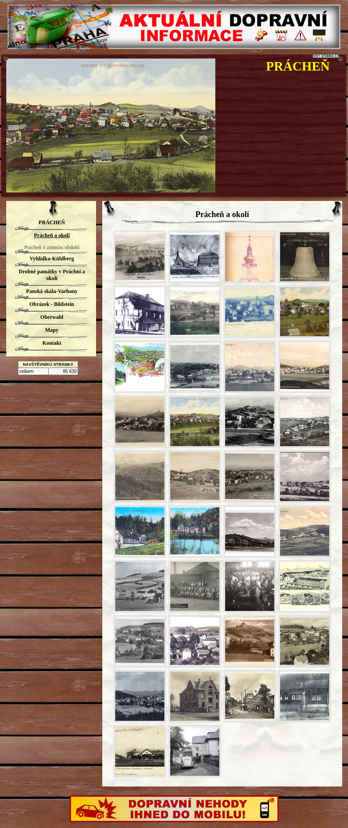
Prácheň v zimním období (52, 247)
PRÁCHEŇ (298, 66)
